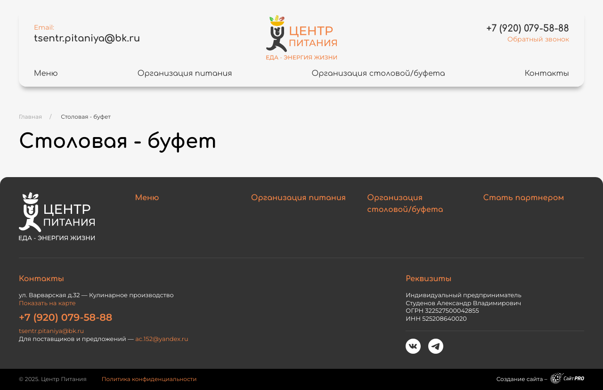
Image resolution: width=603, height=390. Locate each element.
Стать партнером (523, 198)
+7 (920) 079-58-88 (65, 318)
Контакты (547, 73)
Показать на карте (47, 303)
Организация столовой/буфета (378, 73)
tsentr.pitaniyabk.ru (87, 38)
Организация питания (185, 73)
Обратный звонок (538, 39)
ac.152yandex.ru (161, 339)
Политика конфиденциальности (149, 379)
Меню (46, 73)
